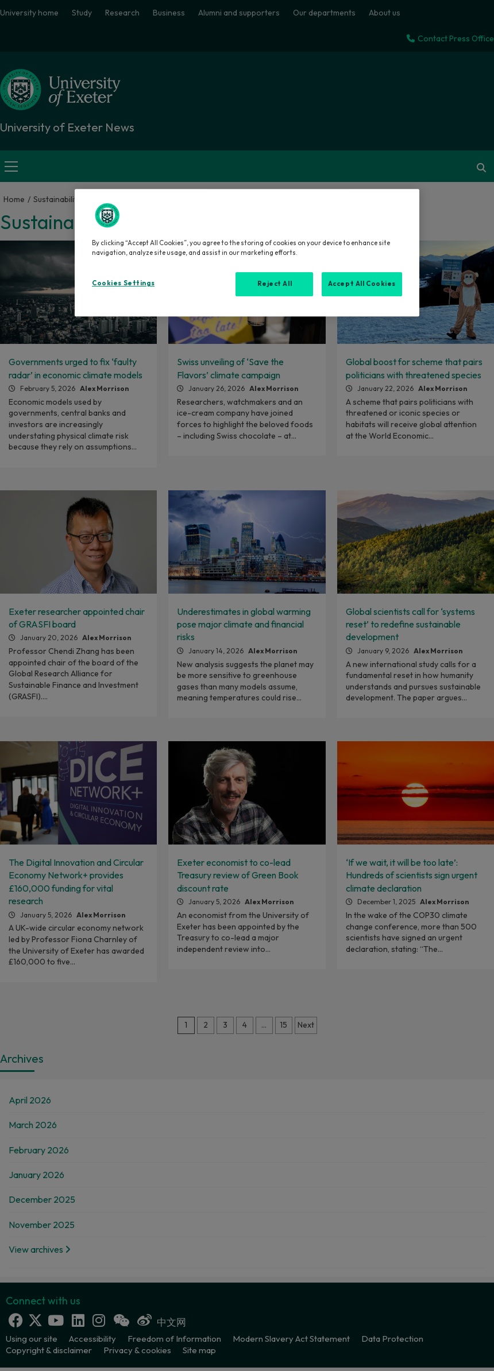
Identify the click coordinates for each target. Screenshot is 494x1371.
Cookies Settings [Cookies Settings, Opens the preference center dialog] (123, 283)
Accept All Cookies (362, 284)
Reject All (274, 284)
